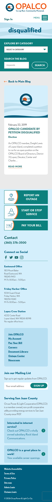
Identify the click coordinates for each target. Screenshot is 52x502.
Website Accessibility (13, 469)
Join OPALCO (16, 334)
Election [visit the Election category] (12, 136)
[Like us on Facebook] (6, 258)
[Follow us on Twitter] (11, 258)
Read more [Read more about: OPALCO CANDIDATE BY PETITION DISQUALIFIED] (15, 166)
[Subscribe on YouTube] (16, 258)
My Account (14, 338)
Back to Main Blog (19, 81)
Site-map (8, 483)
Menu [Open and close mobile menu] (41, 17)
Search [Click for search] (40, 65)
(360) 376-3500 (15, 242)
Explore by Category (18, 43)
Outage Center (16, 355)
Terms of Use (9, 473)
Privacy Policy (10, 478)
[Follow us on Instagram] (21, 258)
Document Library (18, 351)
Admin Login (9, 487)
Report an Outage (31, 197)
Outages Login (10, 492)
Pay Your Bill (31, 225)
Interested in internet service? (24, 430)
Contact (11, 237)
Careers (12, 347)
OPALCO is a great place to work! (24, 454)
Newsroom (14, 360)
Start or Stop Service (31, 212)
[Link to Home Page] (26, 8)
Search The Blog (15, 58)
